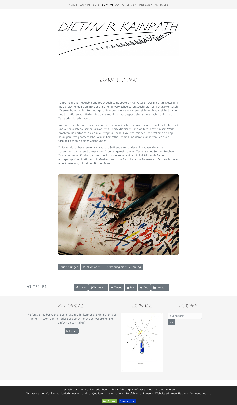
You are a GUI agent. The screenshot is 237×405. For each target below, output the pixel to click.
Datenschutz (127, 401)
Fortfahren (109, 401)
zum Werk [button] (110, 4)
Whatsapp (98, 287)
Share (81, 287)
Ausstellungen (69, 267)
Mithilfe (161, 4)
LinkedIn (160, 287)
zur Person (89, 4)
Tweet (116, 287)
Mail (131, 287)
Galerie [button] (128, 4)
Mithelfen (71, 331)
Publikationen (92, 267)
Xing (144, 287)
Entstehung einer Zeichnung (123, 267)
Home (73, 4)
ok (171, 322)
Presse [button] (144, 4)
